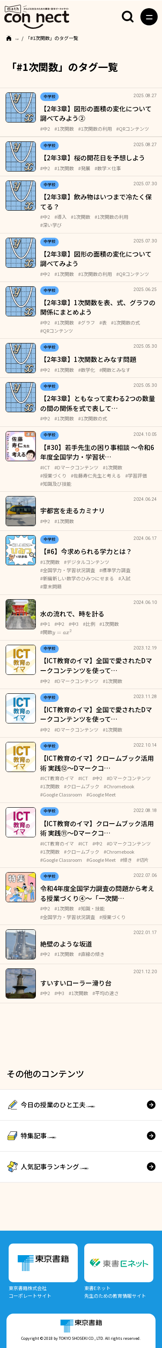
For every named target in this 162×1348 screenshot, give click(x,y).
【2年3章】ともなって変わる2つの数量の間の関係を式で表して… (97, 403)
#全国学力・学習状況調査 (67, 570)
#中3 (74, 623)
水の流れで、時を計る (72, 613)
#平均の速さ (105, 993)
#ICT (45, 467)
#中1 (45, 623)
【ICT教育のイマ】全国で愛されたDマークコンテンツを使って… (96, 665)
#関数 (56, 631)
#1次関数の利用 (95, 128)
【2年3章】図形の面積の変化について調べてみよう (96, 258)
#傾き (126, 859)
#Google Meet (101, 794)
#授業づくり (53, 475)
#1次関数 (64, 128)
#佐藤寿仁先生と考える (96, 475)
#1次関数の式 (125, 322)
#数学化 (86, 369)
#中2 (45, 128)
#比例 (89, 623)
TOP (20, 37)
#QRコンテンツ (132, 128)
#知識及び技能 (55, 483)
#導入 (60, 216)
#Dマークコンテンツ (76, 467)
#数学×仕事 (108, 168)
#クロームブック (81, 786)
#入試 (124, 578)
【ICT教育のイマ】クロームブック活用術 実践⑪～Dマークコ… (97, 828)
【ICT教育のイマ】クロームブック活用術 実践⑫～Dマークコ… (97, 763)
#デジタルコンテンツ (86, 561)
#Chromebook (119, 786)
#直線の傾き (91, 953)
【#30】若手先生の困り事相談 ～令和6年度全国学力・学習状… (97, 452)
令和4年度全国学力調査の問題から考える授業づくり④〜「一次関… (97, 893)
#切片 (143, 859)
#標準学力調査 (114, 570)
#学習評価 (136, 475)
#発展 (84, 168)
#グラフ (86, 322)
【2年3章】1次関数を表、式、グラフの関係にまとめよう (98, 307)
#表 (103, 322)
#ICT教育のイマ (57, 778)
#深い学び (51, 224)
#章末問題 (51, 586)
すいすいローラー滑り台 (75, 982)
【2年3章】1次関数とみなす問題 (88, 359)
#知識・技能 (91, 908)
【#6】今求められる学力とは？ (86, 551)
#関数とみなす (114, 369)
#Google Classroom (61, 794)
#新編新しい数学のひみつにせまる (77, 578)
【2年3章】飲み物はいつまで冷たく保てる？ (96, 201)
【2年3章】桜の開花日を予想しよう (92, 157)
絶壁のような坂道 (66, 943)
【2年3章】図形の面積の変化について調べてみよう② (96, 113)
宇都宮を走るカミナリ (72, 510)
